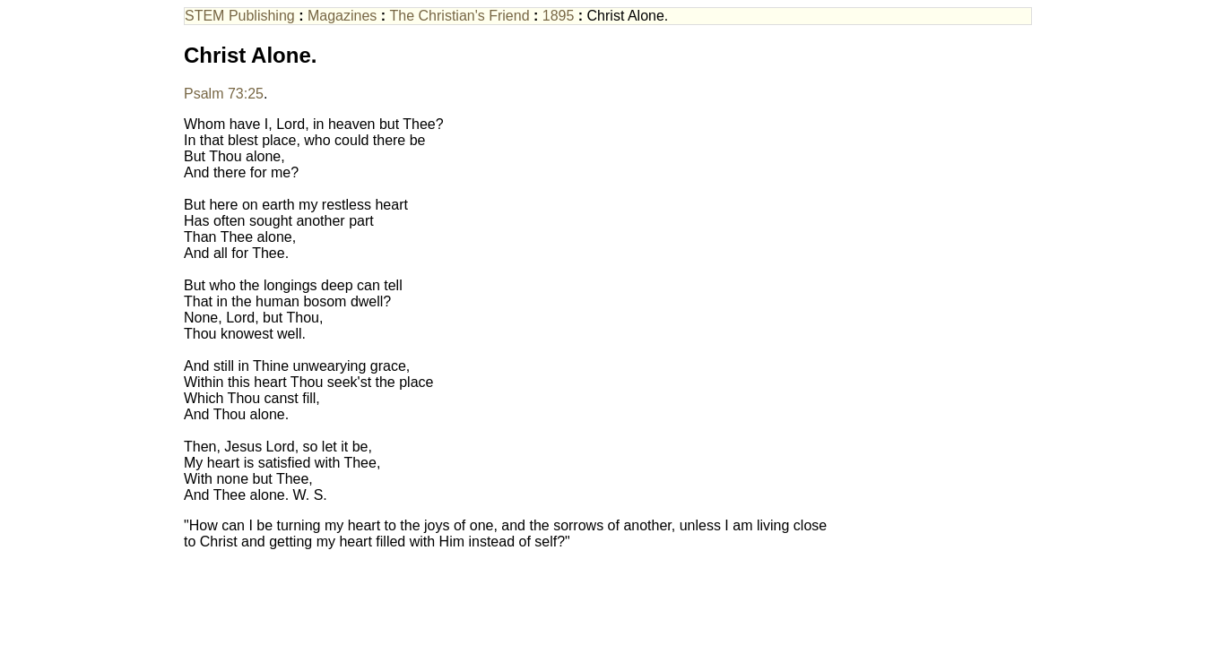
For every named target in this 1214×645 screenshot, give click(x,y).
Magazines (342, 15)
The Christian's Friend (460, 15)
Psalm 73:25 (224, 93)
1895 (558, 15)
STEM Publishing (240, 15)
